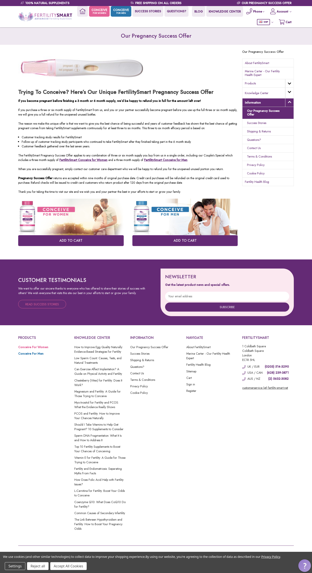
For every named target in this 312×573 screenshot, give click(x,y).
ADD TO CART (71, 240)
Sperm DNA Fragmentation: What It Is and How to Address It (98, 437)
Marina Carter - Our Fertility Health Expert (262, 73)
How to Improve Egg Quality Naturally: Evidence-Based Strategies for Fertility (98, 349)
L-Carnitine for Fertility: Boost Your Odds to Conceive (99, 493)
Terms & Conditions (259, 156)
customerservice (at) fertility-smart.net (265, 388)
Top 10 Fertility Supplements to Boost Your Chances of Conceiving (97, 448)
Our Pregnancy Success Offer (263, 113)
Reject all (38, 566)
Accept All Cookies (68, 566)
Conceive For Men (31, 353)
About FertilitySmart (257, 63)
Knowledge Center (256, 93)
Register (191, 391)
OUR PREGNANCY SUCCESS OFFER (266, 3)
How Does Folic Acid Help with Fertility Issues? (99, 482)
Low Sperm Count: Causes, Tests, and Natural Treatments (98, 360)
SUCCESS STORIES (147, 11)
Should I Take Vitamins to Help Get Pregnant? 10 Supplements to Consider (99, 426)
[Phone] (255, 11)
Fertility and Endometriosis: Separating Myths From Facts (98, 471)
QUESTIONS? (176, 11)
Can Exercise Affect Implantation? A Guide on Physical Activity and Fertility (98, 371)
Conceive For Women (33, 347)
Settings (15, 566)
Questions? (254, 140)
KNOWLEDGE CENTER (224, 11)
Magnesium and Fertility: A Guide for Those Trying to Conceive (97, 393)
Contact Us (254, 148)
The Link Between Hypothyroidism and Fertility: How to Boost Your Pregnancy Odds (98, 524)
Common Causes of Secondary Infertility (99, 513)
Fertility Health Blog (257, 182)
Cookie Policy (256, 173)
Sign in (190, 384)
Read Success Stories (42, 304)
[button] (304, 565)
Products (250, 83)
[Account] (280, 11)
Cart (189, 378)
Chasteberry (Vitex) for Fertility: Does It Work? (98, 382)
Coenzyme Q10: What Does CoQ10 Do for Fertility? (100, 504)
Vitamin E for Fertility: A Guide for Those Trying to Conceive (99, 460)
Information (253, 102)
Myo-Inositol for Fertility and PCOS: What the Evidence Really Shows (96, 404)
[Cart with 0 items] (285, 22)
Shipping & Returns (259, 131)
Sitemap (191, 371)
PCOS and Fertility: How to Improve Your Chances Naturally (97, 415)
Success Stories (256, 123)
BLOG (198, 11)
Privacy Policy (256, 165)
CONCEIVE (99, 11)
